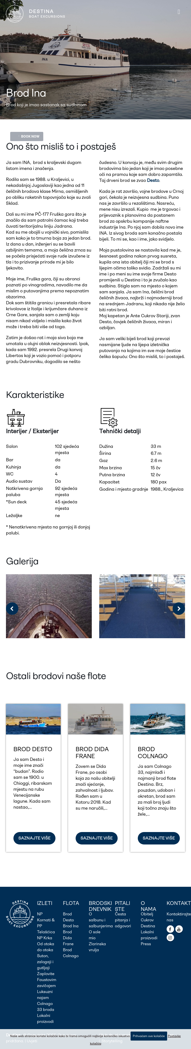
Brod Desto (32, 749)
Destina (148, 926)
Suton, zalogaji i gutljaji (45, 961)
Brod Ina (71, 926)
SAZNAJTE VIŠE (34, 838)
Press (146, 944)
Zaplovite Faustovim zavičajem (46, 979)
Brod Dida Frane (92, 753)
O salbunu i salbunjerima (101, 920)
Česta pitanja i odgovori (123, 920)
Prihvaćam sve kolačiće (149, 1036)
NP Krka (44, 938)
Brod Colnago (153, 753)
